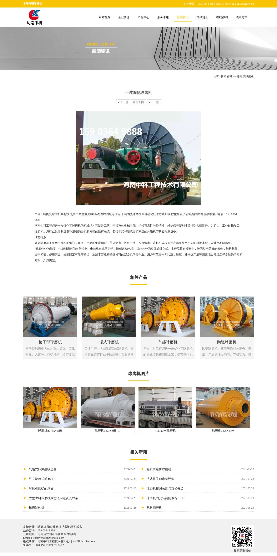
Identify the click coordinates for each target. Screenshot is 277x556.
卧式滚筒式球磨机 (82, 479)
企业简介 (124, 17)
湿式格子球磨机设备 (200, 479)
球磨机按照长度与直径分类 (200, 488)
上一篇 (124, 102)
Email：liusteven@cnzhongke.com (235, 3)
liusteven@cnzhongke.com (48, 537)
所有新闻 (138, 102)
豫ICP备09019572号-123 (50, 545)
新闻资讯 (183, 17)
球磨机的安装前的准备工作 (200, 498)
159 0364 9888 (46, 530)
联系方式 (241, 17)
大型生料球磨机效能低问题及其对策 (82, 498)
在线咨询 (222, 17)
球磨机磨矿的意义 (82, 488)
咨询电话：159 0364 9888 (199, 3)
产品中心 (143, 17)
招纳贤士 (202, 17)
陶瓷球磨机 (54, 526)
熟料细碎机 (200, 507)
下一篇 (155, 102)
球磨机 (42, 526)
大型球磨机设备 (71, 526)
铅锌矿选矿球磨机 (200, 469)
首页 (216, 76)
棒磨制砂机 (82, 507)
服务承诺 (163, 17)
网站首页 (104, 17)
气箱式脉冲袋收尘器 (82, 469)
